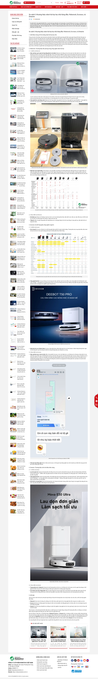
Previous (30, 637)
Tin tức (57, 2)
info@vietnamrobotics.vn (17, 670)
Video (61, 2)
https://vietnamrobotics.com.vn (20, 672)
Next (87, 637)
